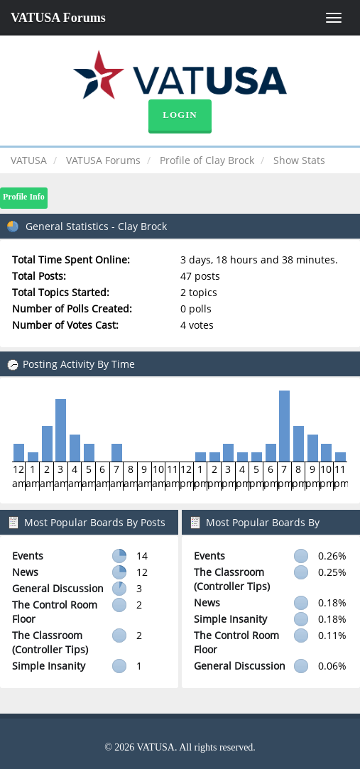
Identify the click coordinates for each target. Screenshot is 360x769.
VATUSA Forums (58, 18)
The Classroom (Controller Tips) (50, 642)
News (25, 572)
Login (180, 114)
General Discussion (58, 588)
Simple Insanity (48, 665)
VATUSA (29, 160)
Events (27, 555)
